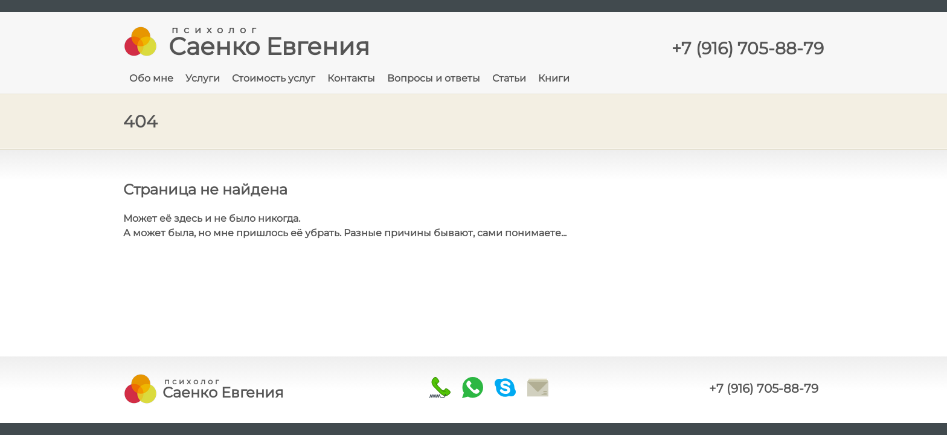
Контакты (351, 78)
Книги (554, 78)
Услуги (202, 78)
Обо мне (151, 78)
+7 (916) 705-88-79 (763, 388)
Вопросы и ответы (433, 78)
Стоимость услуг (273, 78)
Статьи (509, 78)
